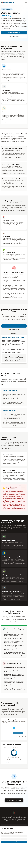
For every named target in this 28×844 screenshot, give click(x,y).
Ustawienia (14, 836)
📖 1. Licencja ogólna (14, 325)
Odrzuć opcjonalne (14, 839)
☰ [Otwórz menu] (26, 2)
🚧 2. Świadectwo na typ (14, 329)
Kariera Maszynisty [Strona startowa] (8, 2)
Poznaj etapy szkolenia (14, 36)
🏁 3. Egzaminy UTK (14, 333)
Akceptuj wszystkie (14, 841)
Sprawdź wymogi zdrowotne (14, 32)
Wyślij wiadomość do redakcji (14, 800)
